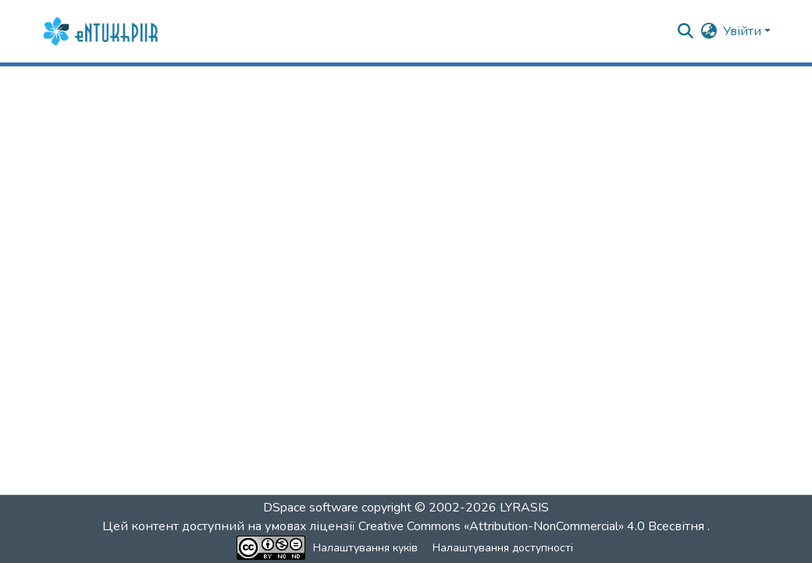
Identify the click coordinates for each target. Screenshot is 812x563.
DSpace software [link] (310, 507)
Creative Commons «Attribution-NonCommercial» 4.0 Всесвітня (532, 526)
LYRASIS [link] (524, 507)
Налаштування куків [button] (365, 547)
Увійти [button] (743, 31)
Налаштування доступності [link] (503, 547)
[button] (102, 31)
